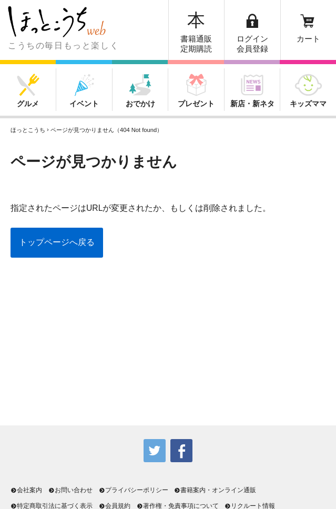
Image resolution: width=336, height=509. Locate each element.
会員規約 (114, 505)
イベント (84, 104)
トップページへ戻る (57, 242)
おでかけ (140, 104)
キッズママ (308, 104)
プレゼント (196, 104)
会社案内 (26, 489)
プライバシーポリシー (133, 489)
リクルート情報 (250, 505)
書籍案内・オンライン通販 (215, 489)
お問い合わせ (70, 489)
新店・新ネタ (252, 104)
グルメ (28, 104)
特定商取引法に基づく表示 (52, 505)
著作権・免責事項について (178, 505)
